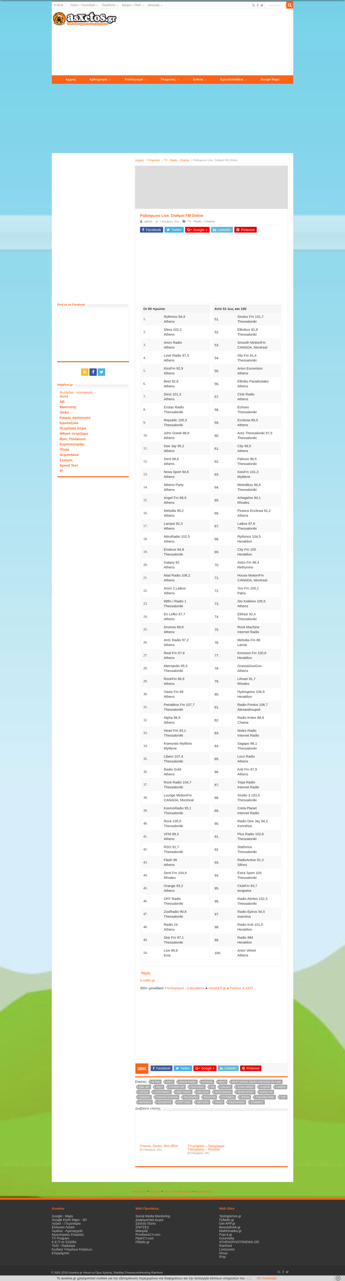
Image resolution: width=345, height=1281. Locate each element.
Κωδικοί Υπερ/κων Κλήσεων (72, 1249)
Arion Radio (187, 1082)
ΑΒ (62, 402)
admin (148, 221)
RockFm (209, 1097)
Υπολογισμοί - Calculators (185, 988)
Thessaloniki (265, 1097)
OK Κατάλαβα (267, 1278)
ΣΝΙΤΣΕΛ (142, 1227)
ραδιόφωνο (236, 1102)
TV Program (60, 1238)
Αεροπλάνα (69, 455)
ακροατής (164, 1102)
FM (212, 1087)
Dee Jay (144, 1087)
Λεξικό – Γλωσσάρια (82, 5)
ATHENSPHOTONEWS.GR (239, 1242)
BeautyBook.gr (230, 1227)
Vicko (64, 412)
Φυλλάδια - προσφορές (76, 392)
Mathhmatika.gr (230, 1231)
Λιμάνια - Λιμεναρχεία (67, 1231)
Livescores (227, 1249)
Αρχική (139, 160)
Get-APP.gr (227, 1223)
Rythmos (228, 1097)
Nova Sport (246, 1092)
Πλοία (64, 449)
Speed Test (69, 465)
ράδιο (219, 1102)
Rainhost (225, 1246)
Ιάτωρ (223, 1253)
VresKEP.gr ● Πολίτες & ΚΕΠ (230, 988)
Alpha (156, 1082)
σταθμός (257, 1102)
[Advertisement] (205, 42)
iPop (222, 1257)
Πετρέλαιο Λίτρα (73, 428)
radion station (167, 1097)
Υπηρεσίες (153, 160)
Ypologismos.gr (230, 1216)
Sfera (245, 1097)
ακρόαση (145, 1102)
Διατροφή (153, 5)
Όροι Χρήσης (103, 1272)
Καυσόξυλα (69, 423)
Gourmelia (226, 1238)
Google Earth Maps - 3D (69, 1220)
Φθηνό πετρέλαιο (74, 433)
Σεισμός (66, 460)
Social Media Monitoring (152, 1216)
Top (283, 1097)
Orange (144, 1097)
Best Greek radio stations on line (256, 1082)
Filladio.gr (142, 1242)
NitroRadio (223, 1092)
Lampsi (280, 1087)
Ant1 (169, 1082)
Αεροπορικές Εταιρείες (68, 1234)
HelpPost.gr (139, 1191)
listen (143, 1092)
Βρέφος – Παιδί (131, 5)
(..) (249, 1278)
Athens (207, 1082)
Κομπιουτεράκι (72, 444)
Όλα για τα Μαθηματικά (177, 1191)
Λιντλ (64, 396)
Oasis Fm (266, 1092)
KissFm (265, 1087)
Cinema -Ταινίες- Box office (159, 1146)
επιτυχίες (184, 1102)
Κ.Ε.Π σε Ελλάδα (64, 1242)
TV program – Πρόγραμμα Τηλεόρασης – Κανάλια (206, 1147)
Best (222, 1082)
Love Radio (162, 1092)
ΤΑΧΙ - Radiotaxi (63, 1246)
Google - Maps (62, 1216)
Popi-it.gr (154, 1191)
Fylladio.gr (226, 1220)
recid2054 (191, 1097)
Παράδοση (108, 5)
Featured (197, 1087)
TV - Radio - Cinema (176, 160)
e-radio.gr (147, 980)
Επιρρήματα (60, 1253)
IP (61, 471)
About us (89, 1272)
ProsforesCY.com (147, 1234)
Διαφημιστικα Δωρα (149, 1220)
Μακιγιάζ (141, 1231)
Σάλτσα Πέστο (145, 1223)
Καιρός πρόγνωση (75, 417)
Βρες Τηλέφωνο (72, 439)
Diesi (159, 1087)
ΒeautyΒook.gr (204, 1191)
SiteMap (118, 1272)
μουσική (203, 1102)
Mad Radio (184, 1092)
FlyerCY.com (144, 1238)
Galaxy (226, 1087)
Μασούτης (68, 407)
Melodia (203, 1092)
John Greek (245, 1087)
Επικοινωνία (132, 1272)
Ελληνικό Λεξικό (63, 1227)
